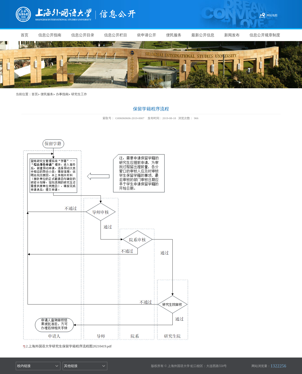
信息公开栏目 (115, 35)
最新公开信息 (202, 35)
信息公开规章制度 (264, 35)
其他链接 (71, 366)
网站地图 (272, 15)
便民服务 (173, 35)
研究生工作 (79, 94)
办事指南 (62, 94)
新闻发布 (232, 35)
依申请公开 (146, 35)
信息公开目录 (82, 35)
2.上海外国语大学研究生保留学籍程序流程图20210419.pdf (69, 346)
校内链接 (24, 366)
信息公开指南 (49, 35)
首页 (24, 35)
